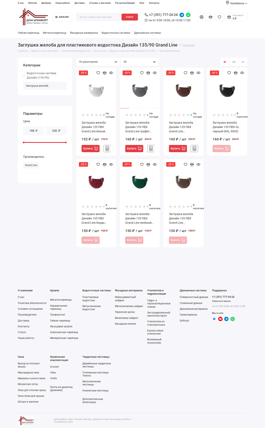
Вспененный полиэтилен (154, 341)
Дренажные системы (147, 32)
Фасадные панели (125, 323)
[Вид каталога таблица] (243, 62)
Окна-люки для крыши (31, 396)
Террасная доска (125, 312)
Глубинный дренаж (191, 303)
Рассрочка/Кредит (125, 3)
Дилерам (46, 3)
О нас (21, 3)
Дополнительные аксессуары (92, 401)
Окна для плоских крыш (32, 390)
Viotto (53, 378)
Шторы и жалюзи (28, 401)
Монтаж (32, 3)
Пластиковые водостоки (90, 299)
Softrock (184, 320)
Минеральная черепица (64, 338)
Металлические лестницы (91, 383)
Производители (27, 314)
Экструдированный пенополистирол (158, 314)
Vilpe (53, 372)
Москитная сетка (28, 384)
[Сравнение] (210, 17)
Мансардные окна (28, 372)
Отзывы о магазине (100, 3)
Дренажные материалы (194, 308)
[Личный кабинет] (201, 17)
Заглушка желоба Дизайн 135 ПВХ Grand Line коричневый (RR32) (182, 218)
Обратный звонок (221, 301)
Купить (90, 149)
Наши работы (62, 3)
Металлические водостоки (91, 308)
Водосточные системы (116, 32)
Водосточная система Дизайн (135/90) (40, 75)
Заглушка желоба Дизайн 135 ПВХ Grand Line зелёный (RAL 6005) (138, 218)
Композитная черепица (64, 332)
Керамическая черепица (58, 307)
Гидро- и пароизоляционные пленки (158, 303)
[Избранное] (219, 17)
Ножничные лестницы (95, 390)
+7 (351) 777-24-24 (161, 15)
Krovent (54, 366)
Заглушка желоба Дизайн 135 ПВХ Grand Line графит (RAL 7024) (137, 127)
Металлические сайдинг (129, 306)
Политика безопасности (32, 303)
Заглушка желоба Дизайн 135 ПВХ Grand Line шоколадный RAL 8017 (181, 127)
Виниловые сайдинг (126, 318)
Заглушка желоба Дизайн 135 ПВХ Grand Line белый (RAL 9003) (94, 127)
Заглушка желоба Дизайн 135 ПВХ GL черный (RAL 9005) (226, 127)
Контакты (154, 3)
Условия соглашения (30, 308)
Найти (129, 17)
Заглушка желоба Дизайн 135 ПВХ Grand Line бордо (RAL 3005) (94, 218)
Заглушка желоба (37, 85)
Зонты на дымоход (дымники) (61, 389)
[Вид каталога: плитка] (224, 62)
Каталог (62, 17)
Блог (142, 3)
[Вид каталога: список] (234, 62)
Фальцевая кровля (61, 326)
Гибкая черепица (28, 32)
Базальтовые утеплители (155, 332)
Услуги (22, 332)
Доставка (80, 3)
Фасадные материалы (84, 32)
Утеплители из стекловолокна (156, 323)
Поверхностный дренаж (194, 297)
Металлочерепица (54, 32)
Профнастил (57, 314)
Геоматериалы (188, 314)
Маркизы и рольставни (31, 378)
